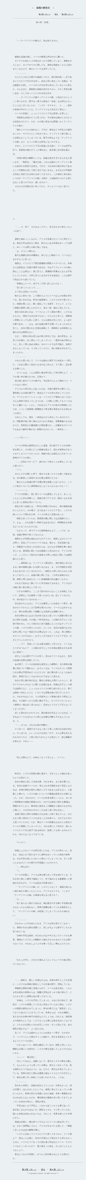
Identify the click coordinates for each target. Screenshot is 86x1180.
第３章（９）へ (29, 1169)
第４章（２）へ (67, 14)
